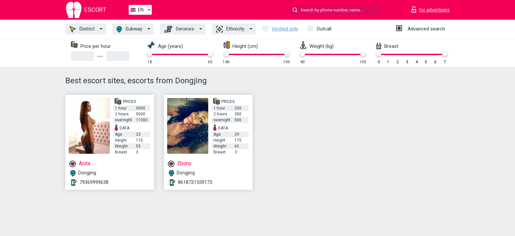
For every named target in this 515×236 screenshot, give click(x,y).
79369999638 (93, 182)
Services (179, 29)
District (82, 29)
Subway (129, 29)
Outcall (324, 29)
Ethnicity (230, 29)
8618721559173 (195, 182)
